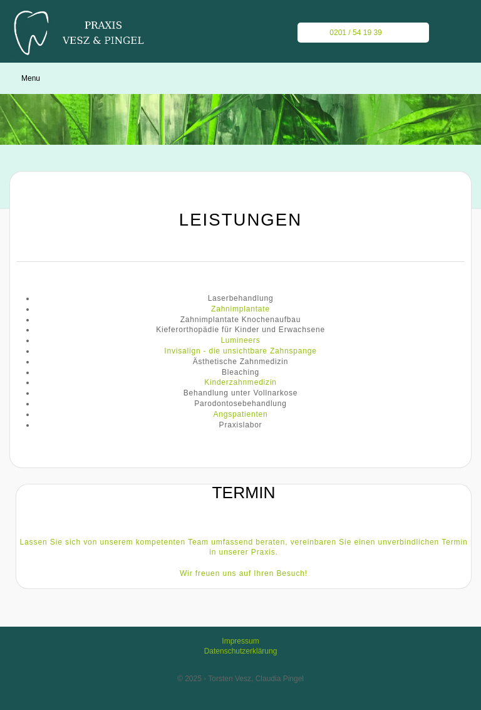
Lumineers (240, 340)
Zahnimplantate (240, 309)
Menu (30, 78)
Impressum (240, 641)
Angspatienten (240, 414)
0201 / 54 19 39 (348, 32)
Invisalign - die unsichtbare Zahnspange (240, 351)
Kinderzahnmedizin (240, 382)
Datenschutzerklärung (240, 651)
